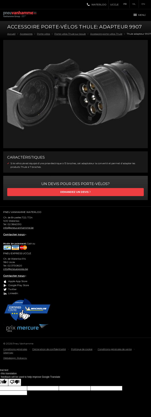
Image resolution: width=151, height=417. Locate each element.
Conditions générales (15, 349)
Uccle (114, 4)
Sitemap (8, 352)
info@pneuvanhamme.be (18, 227)
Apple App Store (17, 281)
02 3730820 (14, 265)
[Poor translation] (14, 382)
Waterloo (98, 4)
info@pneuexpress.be (15, 268)
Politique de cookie (81, 349)
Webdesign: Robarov (15, 357)
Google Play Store (18, 285)
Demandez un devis (74, 191)
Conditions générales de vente (115, 349)
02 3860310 (14, 224)
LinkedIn (13, 293)
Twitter (12, 289)
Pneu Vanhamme (21, 15)
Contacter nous (14, 234)
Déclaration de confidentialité (49, 349)
